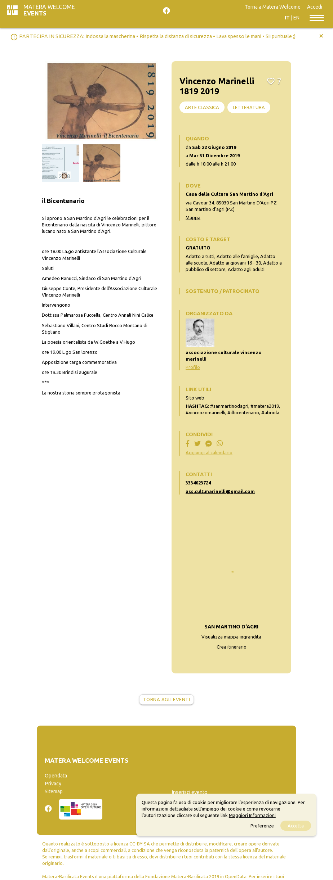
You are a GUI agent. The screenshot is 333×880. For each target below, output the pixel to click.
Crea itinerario (232, 646)
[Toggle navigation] (317, 17)
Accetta (296, 825)
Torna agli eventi (166, 699)
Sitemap (54, 791)
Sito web (195, 397)
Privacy (53, 783)
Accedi (314, 7)
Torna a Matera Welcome (273, 7)
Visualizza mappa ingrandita (231, 636)
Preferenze (262, 825)
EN (296, 18)
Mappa (193, 217)
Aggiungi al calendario (209, 452)
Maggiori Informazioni (252, 815)
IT (287, 18)
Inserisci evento (190, 792)
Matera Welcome (49, 10)
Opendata (56, 776)
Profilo (193, 367)
